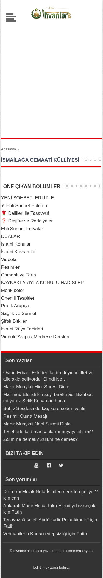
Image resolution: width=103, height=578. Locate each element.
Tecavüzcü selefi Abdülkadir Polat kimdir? (46, 519)
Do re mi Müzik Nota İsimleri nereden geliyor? (50, 491)
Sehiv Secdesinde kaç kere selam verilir (44, 408)
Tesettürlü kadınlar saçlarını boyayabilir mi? (48, 431)
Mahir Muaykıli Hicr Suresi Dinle (36, 386)
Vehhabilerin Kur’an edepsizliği (35, 533)
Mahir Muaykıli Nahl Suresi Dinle (37, 424)
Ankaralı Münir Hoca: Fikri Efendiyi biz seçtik (49, 505)
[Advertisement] (51, 78)
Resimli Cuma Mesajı (25, 416)
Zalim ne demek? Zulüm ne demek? (40, 439)
